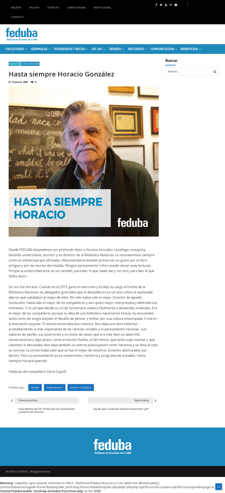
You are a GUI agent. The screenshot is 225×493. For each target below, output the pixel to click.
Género (115, 49)
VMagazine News (40, 471)
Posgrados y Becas (69, 49)
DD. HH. (97, 49)
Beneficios (189, 49)
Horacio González (80, 387)
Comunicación (162, 49)
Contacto (17, 17)
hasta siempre (55, 387)
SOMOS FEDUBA (29, 63)
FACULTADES (15, 49)
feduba (35, 387)
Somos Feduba (77, 7)
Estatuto (53, 7)
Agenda (14, 63)
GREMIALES (39, 49)
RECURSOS (136, 49)
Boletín (16, 7)
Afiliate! (34, 7)
